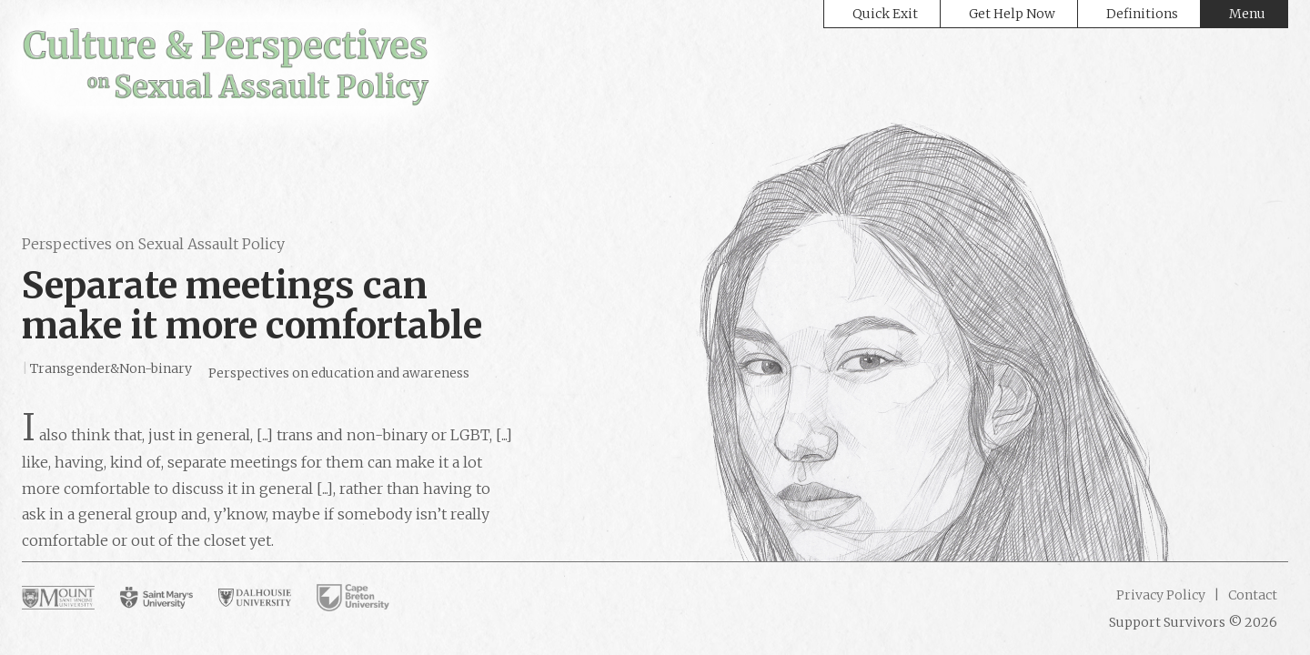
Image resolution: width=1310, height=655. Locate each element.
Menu (1247, 13)
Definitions (1142, 13)
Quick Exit (885, 13)
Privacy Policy (1160, 595)
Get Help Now (1012, 13)
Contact (1251, 595)
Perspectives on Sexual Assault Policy (153, 244)
